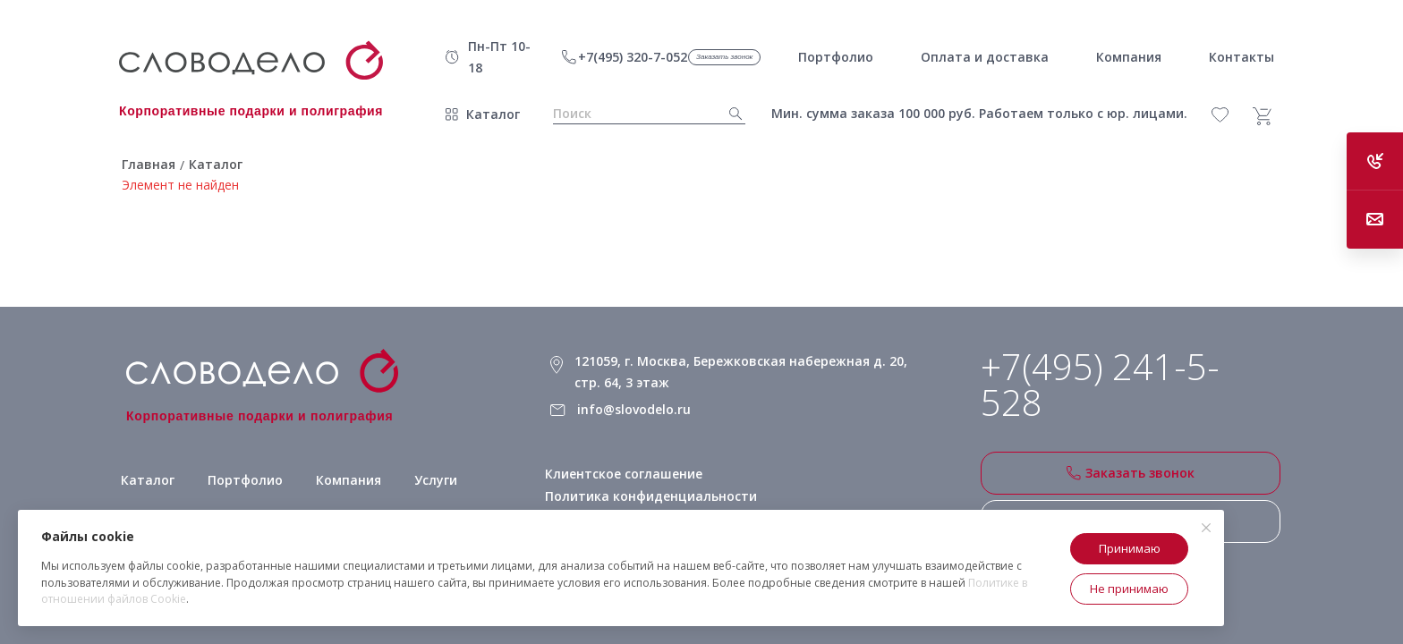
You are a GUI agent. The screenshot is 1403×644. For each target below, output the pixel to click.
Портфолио (245, 479)
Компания (348, 479)
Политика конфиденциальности (651, 495)
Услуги (435, 479)
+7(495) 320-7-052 (632, 56)
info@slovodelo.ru (634, 409)
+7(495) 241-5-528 (1100, 384)
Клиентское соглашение (623, 473)
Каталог (493, 114)
